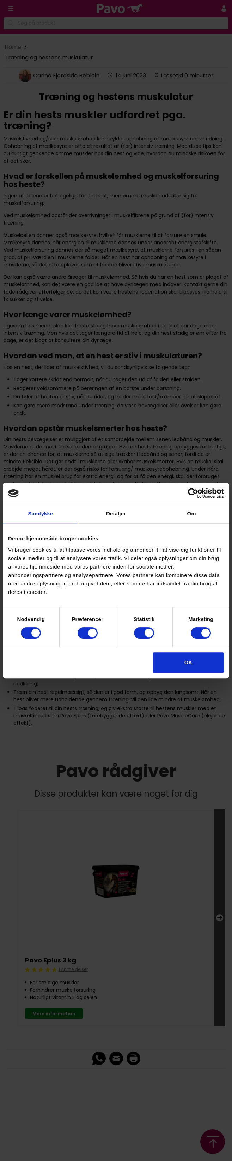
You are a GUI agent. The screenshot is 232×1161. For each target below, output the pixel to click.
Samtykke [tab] (40, 513)
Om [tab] (191, 513)
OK (188, 662)
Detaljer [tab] (116, 513)
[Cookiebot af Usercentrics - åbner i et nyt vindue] (193, 493)
